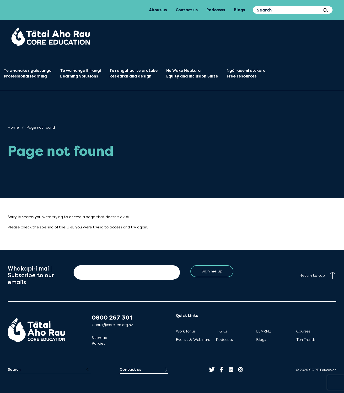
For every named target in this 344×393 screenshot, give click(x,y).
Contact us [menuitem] (187, 10)
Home (13, 127)
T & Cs (222, 331)
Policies (98, 343)
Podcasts (224, 339)
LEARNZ (264, 331)
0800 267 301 (112, 317)
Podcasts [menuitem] (215, 10)
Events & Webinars (193, 339)
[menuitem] (50, 37)
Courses (303, 331)
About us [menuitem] (158, 10)
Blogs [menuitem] (239, 10)
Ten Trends (306, 339)
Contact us (130, 369)
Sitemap (99, 337)
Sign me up (212, 272)
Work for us (186, 331)
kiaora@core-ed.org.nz (112, 324)
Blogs (261, 339)
